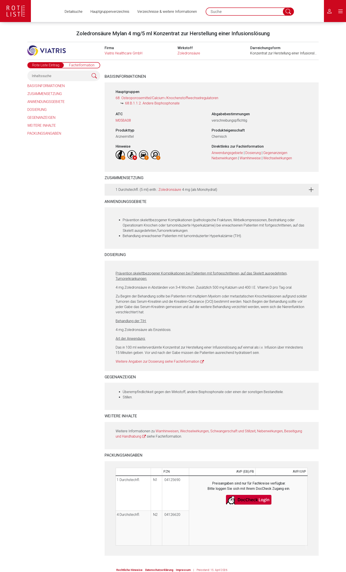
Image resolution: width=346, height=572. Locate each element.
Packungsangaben (44, 133)
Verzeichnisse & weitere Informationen (167, 11)
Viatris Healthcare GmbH (123, 53)
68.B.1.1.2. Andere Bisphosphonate (152, 103)
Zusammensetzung (44, 94)
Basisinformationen (46, 86)
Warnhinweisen (167, 431)
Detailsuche (74, 11)
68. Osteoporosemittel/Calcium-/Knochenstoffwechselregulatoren (167, 98)
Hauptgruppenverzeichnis (109, 11)
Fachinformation (81, 65)
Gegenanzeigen (41, 117)
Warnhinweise (250, 158)
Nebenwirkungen (224, 158)
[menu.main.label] (340, 11)
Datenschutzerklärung (159, 570)
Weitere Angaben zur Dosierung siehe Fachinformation (157, 361)
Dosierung (37, 110)
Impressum (183, 570)
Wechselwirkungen (277, 158)
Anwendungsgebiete (46, 102)
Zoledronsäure (188, 53)
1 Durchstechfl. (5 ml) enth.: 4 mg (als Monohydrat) (166, 190)
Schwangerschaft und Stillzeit (233, 431)
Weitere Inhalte (41, 125)
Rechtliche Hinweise (129, 570)
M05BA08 (123, 120)
